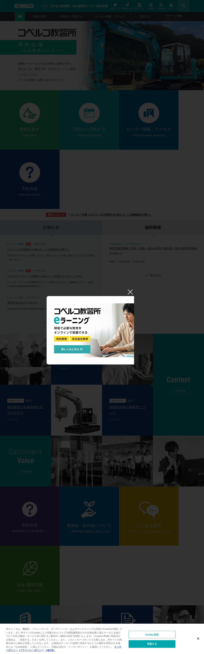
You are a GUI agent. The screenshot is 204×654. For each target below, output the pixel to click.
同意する (152, 644)
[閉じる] (198, 639)
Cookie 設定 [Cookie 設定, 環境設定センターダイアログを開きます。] (152, 635)
